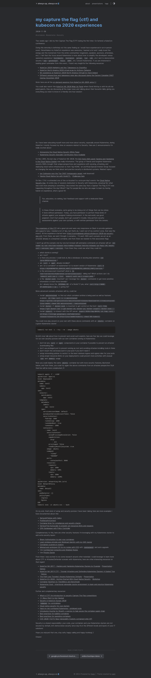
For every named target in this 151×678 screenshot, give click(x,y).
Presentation (107, 564)
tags (106, 4)
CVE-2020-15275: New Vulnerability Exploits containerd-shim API (66, 617)
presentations (97, 4)
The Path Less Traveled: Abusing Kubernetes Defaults (61, 575)
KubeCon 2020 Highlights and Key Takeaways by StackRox (63, 67)
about (87, 4)
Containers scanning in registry (52, 543)
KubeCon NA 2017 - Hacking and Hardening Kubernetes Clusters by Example (70, 564)
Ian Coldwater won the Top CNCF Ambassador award (61, 173)
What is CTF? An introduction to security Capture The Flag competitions (68, 594)
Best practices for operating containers (55, 614)
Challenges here (78, 176)
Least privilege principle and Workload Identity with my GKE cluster (66, 540)
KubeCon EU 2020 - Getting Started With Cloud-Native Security (65, 577)
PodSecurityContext (48, 519)
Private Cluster (49, 551)
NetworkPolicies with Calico (51, 516)
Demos (42, 567)
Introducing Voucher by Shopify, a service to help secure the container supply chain (72, 609)
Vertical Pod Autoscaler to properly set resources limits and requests (66, 524)
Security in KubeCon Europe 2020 (53, 599)
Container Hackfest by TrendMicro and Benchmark (60, 580)
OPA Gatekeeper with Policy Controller (55, 527)
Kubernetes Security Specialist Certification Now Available (62, 154)
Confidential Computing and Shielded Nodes (60, 548)
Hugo (93, 672)
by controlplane (50, 601)
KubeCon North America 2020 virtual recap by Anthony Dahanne (65, 70)
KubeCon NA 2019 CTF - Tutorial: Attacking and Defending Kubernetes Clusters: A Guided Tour (77, 570)
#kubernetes (51, 35)
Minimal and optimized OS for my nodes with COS (59, 546)
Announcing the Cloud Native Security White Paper (59, 152)
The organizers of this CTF (46, 228)
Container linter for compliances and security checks (60, 521)
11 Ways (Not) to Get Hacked (52, 596)
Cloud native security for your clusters (54, 604)
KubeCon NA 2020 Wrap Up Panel (69, 86)
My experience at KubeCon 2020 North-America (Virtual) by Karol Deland (69, 73)
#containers (40, 35)
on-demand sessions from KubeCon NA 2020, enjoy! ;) (74, 82)
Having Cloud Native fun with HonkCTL (55, 176)
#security (60, 35)
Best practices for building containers (54, 612)
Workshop (96, 577)
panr (113, 672)
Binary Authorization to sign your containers (57, 538)
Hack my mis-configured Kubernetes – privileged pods (61, 607)
